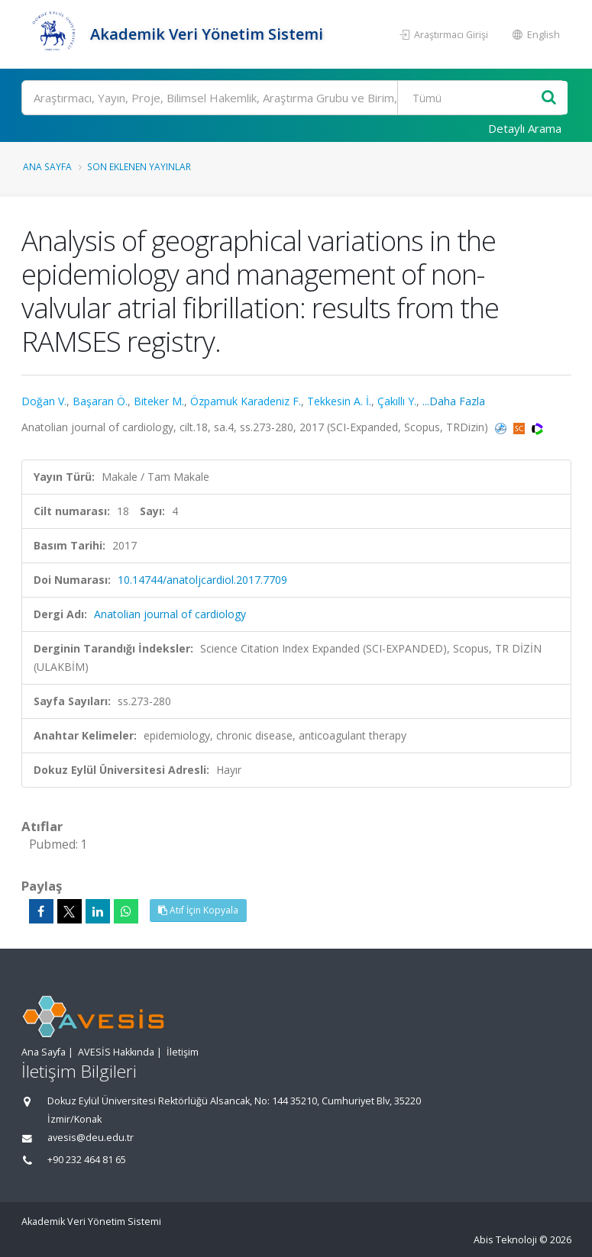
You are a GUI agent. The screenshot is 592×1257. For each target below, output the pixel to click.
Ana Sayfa (47, 166)
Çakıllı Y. (396, 401)
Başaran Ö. (100, 401)
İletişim (183, 1052)
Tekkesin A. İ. (339, 401)
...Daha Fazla (453, 401)
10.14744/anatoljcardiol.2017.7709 (202, 579)
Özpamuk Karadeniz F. (245, 401)
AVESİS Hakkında (116, 1052)
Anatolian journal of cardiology (170, 614)
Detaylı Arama (524, 128)
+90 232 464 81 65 (86, 1159)
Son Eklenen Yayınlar (139, 166)
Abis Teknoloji (505, 1239)
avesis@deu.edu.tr (90, 1137)
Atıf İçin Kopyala (198, 910)
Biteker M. (159, 401)
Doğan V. (43, 401)
